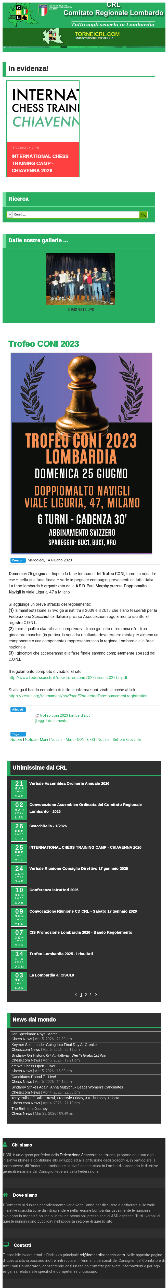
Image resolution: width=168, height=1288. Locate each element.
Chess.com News (25, 1050)
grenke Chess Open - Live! (33, 1066)
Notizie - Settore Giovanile (119, 740)
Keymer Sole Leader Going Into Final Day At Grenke (54, 1045)
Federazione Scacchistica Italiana (87, 1155)
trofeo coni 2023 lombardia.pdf (66, 715)
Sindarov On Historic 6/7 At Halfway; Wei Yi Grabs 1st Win (58, 1055)
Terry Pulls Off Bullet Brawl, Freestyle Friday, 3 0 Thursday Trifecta (65, 1098)
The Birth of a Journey (29, 1109)
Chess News (21, 1039)
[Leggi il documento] (52, 721)
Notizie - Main (36, 740)
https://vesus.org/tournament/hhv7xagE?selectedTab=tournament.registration (78, 695)
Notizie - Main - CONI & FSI (73, 740)
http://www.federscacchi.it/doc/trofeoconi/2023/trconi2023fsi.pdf (68, 677)
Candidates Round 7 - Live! (33, 1077)
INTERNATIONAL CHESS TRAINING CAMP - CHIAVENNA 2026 (39, 163)
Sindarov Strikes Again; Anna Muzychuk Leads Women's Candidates (67, 1087)
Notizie (16, 740)
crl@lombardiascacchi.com (102, 1255)
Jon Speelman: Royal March (34, 1034)
